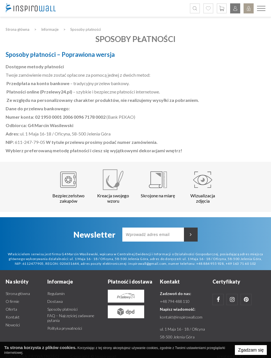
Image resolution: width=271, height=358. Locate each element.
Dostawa (55, 301)
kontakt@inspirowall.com (181, 317)
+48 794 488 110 (175, 301)
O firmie (12, 301)
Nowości (13, 324)
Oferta (11, 309)
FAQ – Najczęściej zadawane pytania (70, 318)
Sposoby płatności (62, 309)
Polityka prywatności (64, 328)
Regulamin (56, 293)
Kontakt (13, 317)
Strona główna (18, 293)
